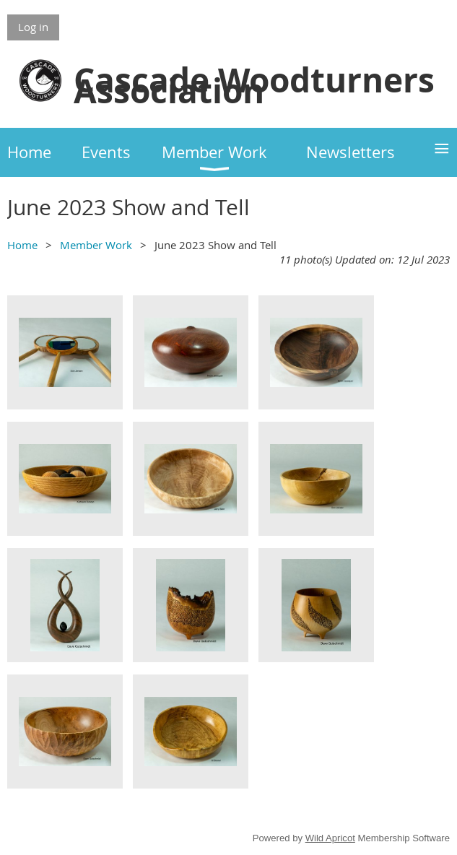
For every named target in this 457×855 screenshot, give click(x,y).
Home (22, 245)
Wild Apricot (330, 838)
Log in (33, 26)
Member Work (96, 245)
